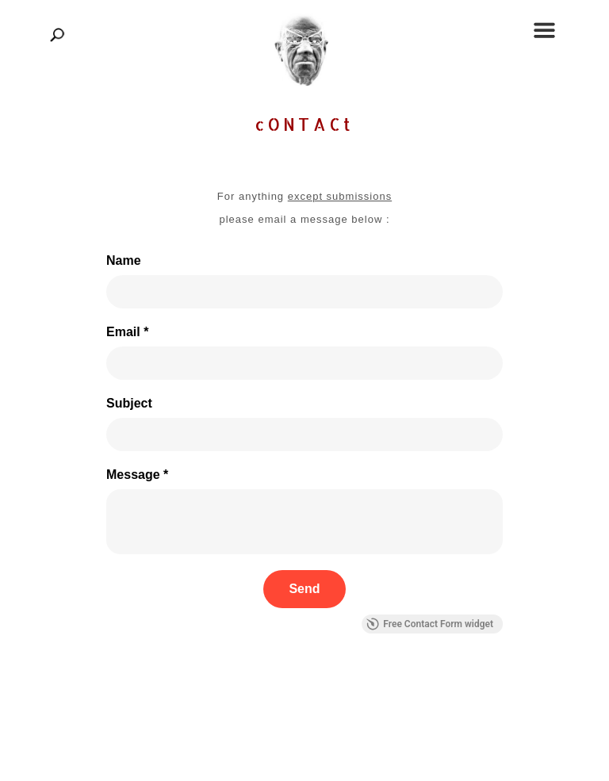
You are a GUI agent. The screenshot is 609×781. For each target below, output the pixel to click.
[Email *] (304, 363)
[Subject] (304, 434)
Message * (137, 474)
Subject (129, 403)
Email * (127, 332)
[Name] (304, 292)
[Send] (304, 589)
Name (123, 260)
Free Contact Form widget (429, 624)
